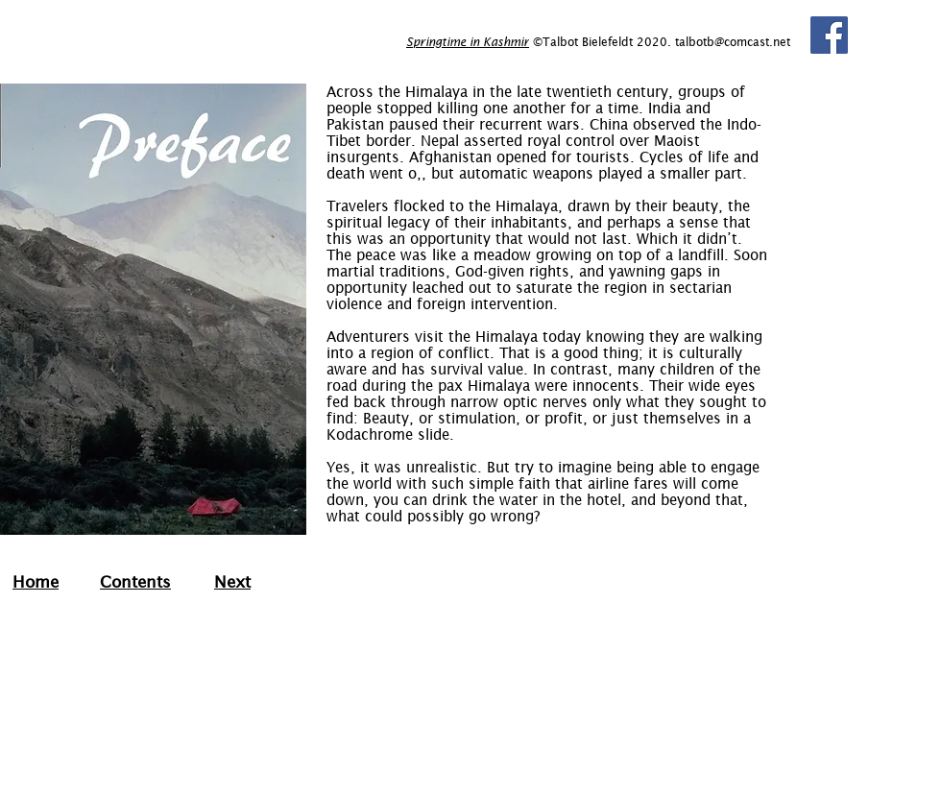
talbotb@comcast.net (732, 42)
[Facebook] (829, 35)
